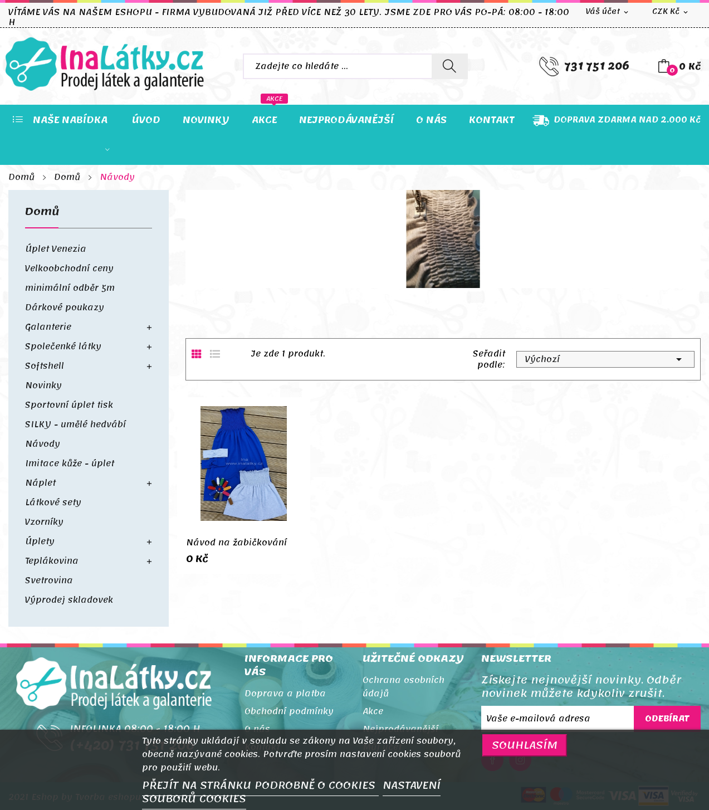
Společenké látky (63, 346)
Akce (373, 711)
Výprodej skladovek (69, 600)
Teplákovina (52, 561)
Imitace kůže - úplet (69, 463)
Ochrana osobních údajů (403, 687)
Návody (42, 444)
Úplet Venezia (55, 249)
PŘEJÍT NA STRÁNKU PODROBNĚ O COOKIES (260, 785)
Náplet (40, 483)
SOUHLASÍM (525, 745)
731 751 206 (596, 66)
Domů (42, 214)
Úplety (40, 541)
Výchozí (605, 359)
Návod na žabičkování (236, 543)
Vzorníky (44, 522)
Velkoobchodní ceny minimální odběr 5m (70, 278)
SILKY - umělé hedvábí (75, 424)
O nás (257, 729)
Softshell (44, 366)
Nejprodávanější (400, 729)
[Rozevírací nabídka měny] (671, 12)
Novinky (43, 385)
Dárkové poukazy (64, 307)
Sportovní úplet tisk (69, 405)
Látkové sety (53, 502)
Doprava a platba (285, 693)
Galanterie (48, 327)
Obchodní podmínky (289, 711)
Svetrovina (49, 580)
